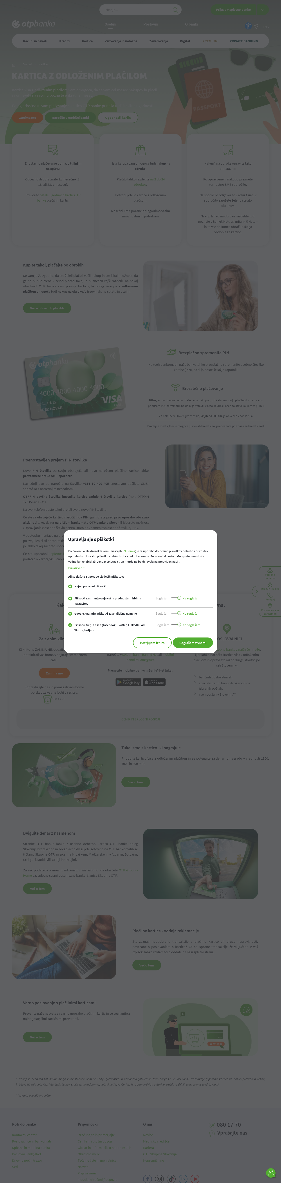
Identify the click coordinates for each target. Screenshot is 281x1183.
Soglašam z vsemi (192, 643)
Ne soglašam (191, 598)
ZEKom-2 (129, 551)
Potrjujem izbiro (151, 643)
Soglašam (162, 598)
